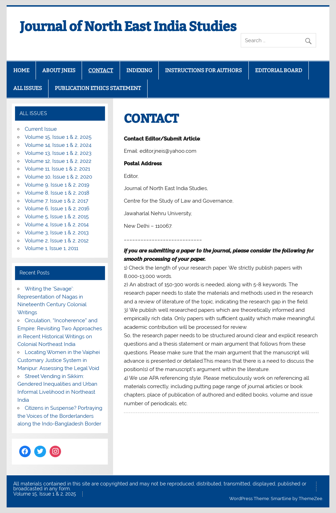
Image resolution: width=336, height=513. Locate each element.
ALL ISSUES (27, 88)
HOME (21, 70)
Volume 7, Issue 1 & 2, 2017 (56, 201)
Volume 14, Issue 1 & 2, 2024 (58, 145)
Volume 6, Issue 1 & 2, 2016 (57, 208)
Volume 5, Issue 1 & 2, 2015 (57, 216)
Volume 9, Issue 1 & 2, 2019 (57, 185)
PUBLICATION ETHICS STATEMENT (98, 88)
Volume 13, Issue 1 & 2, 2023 (58, 153)
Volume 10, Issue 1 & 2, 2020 (58, 177)
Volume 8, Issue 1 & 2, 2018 (57, 193)
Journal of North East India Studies (128, 26)
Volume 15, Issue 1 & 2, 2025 (58, 137)
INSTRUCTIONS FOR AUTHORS (203, 70)
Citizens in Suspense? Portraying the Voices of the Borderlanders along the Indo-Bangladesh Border (59, 416)
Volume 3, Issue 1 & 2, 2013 (57, 232)
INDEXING (139, 70)
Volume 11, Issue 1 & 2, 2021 (57, 169)
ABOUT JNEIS (58, 70)
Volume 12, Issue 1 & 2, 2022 (58, 161)
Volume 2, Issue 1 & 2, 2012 (57, 240)
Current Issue (41, 129)
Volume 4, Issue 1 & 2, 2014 (57, 224)
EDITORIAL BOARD (278, 70)
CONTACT (100, 70)
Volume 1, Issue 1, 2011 (51, 248)
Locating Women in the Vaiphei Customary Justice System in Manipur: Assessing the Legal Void (58, 360)
